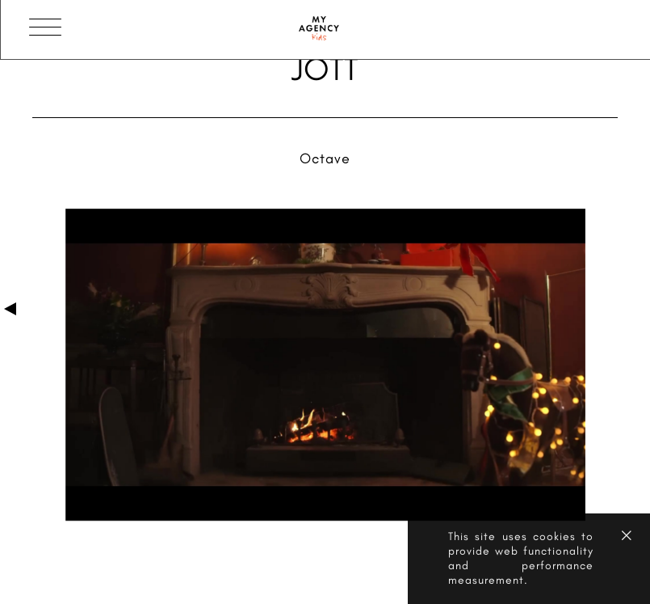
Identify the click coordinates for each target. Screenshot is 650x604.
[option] (325, 366)
